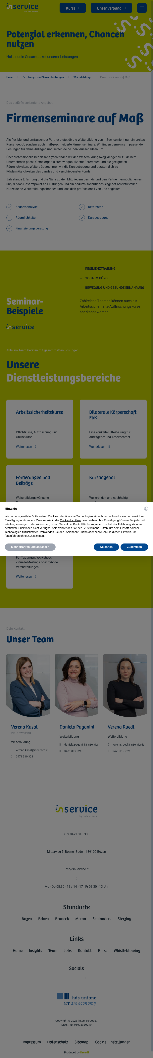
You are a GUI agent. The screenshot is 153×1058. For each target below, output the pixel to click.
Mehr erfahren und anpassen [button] (30, 546)
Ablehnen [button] (106, 546)
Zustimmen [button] (134, 546)
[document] (76, 522)
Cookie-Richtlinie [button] (70, 520)
